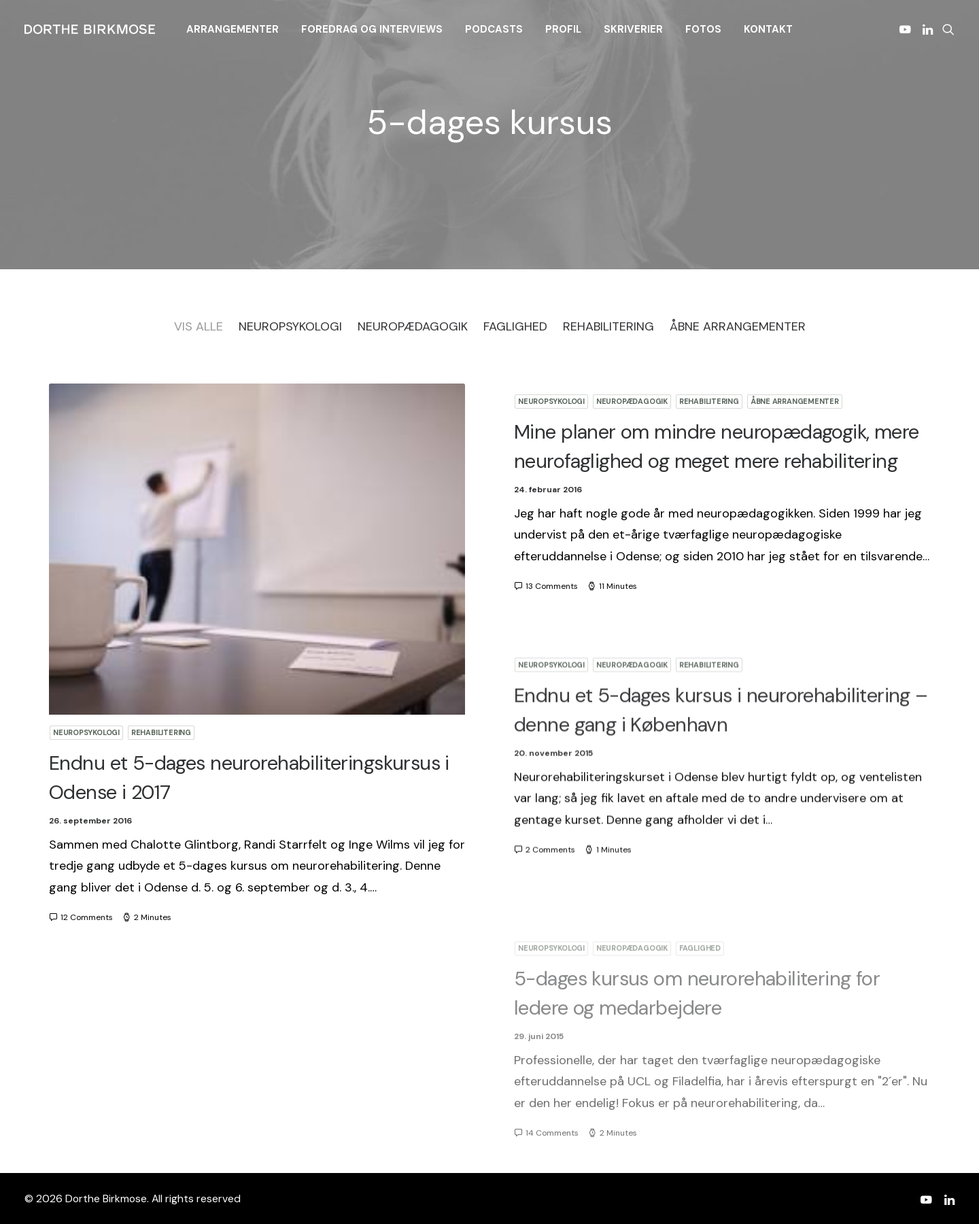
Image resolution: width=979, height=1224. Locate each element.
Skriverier (633, 29)
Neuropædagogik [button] (413, 326)
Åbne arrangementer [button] (738, 326)
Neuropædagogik (632, 401)
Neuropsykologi (86, 732)
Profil (563, 29)
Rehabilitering (161, 732)
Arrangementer (232, 29)
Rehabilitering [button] (608, 326)
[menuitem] (232, 29)
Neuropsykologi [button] (290, 326)
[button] (907, 29)
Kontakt (768, 29)
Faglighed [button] (515, 326)
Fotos (703, 29)
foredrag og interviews (372, 29)
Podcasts (494, 29)
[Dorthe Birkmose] (91, 29)
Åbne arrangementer (795, 401)
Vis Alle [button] (198, 326)
